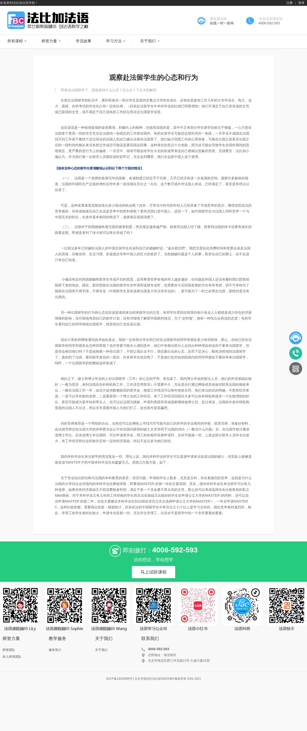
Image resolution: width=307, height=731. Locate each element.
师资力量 (51, 41)
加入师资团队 (11, 656)
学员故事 (83, 41)
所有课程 (17, 41)
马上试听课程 (153, 572)
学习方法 (115, 41)
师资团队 (8, 650)
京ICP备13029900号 (119, 678)
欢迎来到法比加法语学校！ (19, 3)
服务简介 (55, 650)
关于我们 (150, 41)
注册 (289, 3)
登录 (301, 3)
